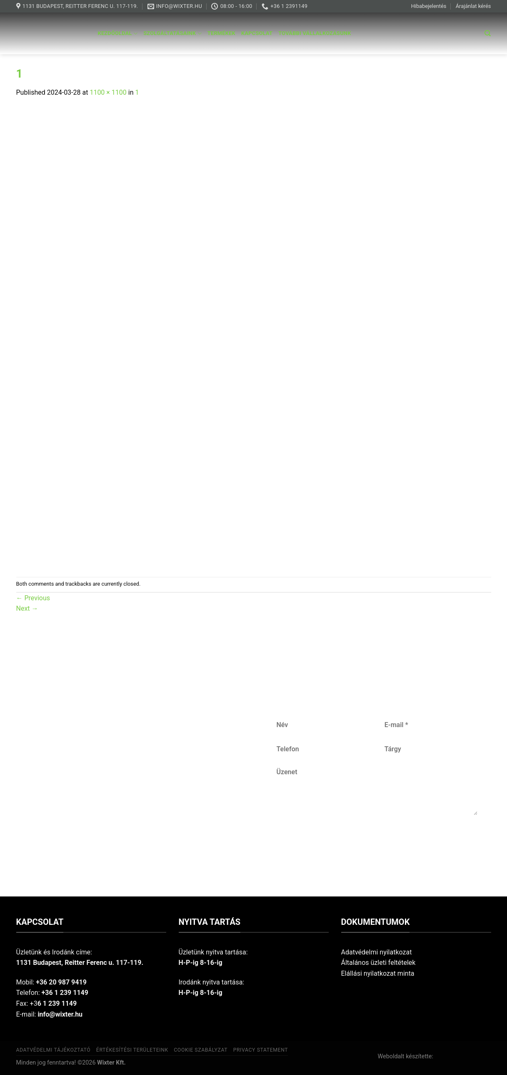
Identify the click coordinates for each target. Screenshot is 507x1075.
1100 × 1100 (108, 92)
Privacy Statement (260, 1050)
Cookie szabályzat (200, 1050)
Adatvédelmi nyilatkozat (376, 952)
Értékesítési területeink (132, 1050)
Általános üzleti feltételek (378, 963)
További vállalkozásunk (314, 33)
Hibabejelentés (429, 6)
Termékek (221, 33)
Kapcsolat (256, 33)
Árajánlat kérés (473, 6)
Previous (33, 598)
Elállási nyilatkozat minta (378, 973)
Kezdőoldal (118, 34)
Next (27, 608)
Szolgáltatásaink (172, 34)
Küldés (377, 842)
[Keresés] (488, 33)
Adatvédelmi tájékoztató (53, 1050)
